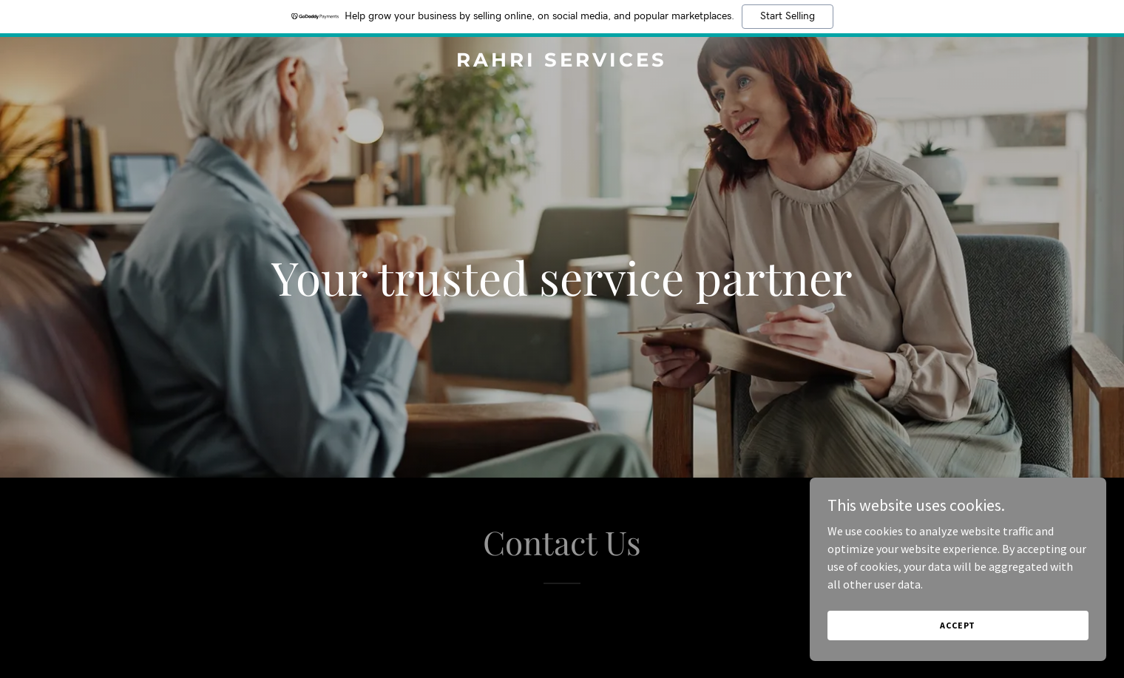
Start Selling (787, 16)
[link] (562, 62)
